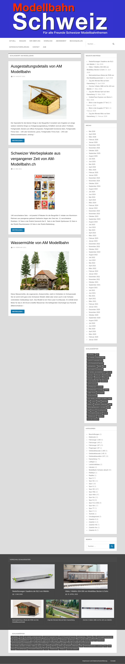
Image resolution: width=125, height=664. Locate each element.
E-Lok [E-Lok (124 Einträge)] (109, 372)
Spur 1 (91, 483)
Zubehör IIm (93, 527)
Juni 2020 (92, 326)
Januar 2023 (93, 241)
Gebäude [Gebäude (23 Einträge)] (104, 381)
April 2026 (92, 134)
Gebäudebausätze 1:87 (97, 456)
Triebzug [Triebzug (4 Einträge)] (100, 416)
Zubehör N (92, 530)
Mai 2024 (92, 197)
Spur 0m (92, 481)
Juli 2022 (92, 257)
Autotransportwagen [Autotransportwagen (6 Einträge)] (95, 363)
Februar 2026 (93, 139)
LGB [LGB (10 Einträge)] (88, 401)
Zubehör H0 (93, 525)
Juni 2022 (92, 260)
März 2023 (92, 235)
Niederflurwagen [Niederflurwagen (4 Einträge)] (100, 404)
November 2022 (94, 246)
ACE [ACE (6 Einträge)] (97, 354)
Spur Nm (92, 505)
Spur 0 (91, 478)
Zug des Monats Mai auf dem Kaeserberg (61, 620)
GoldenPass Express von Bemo (100, 97)
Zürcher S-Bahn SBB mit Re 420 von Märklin (97, 620)
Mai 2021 (92, 296)
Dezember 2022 (94, 244)
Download (48, 41)
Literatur (92, 467)
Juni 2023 (92, 227)
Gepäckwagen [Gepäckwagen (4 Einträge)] (92, 384)
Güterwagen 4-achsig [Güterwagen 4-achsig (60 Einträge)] (95, 390)
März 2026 (92, 137)
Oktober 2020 (93, 315)
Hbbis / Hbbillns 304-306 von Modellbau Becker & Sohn (86, 591)
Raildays (92, 473)
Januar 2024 (93, 208)
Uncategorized (94, 516)
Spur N (91, 500)
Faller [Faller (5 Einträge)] (106, 378)
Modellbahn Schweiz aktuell (98, 470)
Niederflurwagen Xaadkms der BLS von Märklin (30, 591)
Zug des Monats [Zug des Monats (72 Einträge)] (93, 419)
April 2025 (92, 167)
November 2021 (94, 279)
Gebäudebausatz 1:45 (96, 453)
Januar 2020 (93, 340)
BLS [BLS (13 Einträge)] (104, 366)
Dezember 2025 (94, 145)
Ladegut (91, 462)
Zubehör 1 (92, 522)
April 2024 (92, 200)
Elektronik (92, 437)
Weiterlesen (17, 140)
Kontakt (36, 47)
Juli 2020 (92, 323)
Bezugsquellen (76, 41)
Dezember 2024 (94, 178)
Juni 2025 (92, 161)
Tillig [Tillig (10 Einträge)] (105, 413)
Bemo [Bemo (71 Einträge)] (100, 366)
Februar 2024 (93, 205)
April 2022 (92, 266)
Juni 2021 (92, 293)
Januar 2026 (93, 142)
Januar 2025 (93, 175)
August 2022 (93, 255)
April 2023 (92, 233)
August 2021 (93, 287)
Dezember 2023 (94, 211)
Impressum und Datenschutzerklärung (94, 661)
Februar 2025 (93, 172)
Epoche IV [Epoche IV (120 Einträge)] (106, 375)
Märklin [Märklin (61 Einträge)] (90, 404)
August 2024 (93, 189)
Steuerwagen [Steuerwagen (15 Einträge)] (102, 410)
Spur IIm (92, 497)
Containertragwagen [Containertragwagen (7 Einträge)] (95, 369)
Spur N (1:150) (94, 503)
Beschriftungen (94, 434)
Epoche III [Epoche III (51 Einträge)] (98, 375)
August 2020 (93, 320)
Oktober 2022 (93, 249)
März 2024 (92, 202)
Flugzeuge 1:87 (94, 448)
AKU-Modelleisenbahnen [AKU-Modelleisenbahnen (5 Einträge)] (96, 357)
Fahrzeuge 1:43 (94, 442)
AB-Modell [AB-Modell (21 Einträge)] (91, 354)
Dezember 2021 (94, 276)
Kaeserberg (93, 459)
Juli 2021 (92, 290)
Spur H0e (92, 492)
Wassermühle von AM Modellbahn (40, 242)
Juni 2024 (92, 194)
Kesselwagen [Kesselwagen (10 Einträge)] (92, 395)
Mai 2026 (92, 131)
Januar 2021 (93, 307)
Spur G (91, 486)
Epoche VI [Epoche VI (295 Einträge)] (98, 378)
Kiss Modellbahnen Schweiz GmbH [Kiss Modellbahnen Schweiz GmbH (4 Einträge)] (99, 398)
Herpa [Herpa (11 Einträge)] (106, 390)
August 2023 (93, 222)
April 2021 (92, 298)
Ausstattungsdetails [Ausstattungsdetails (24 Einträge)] (95, 360)
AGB (44, 47)
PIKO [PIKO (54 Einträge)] (108, 407)
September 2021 (94, 285)
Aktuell (12, 41)
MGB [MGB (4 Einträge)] (98, 401)
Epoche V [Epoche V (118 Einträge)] (90, 378)
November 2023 (94, 213)
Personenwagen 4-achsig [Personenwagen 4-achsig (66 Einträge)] (96, 407)
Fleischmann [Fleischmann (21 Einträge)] (91, 381)
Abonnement (61, 41)
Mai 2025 (92, 164)
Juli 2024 (92, 192)
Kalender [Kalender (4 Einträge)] (100, 392)
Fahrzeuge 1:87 (94, 445)
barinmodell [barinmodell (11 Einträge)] (91, 366)
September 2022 (94, 252)
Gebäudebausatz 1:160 (97, 451)
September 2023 (94, 219)
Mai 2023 (92, 230)
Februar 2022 (93, 271)
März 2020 (92, 334)
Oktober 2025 (93, 150)
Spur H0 (92, 489)
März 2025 (92, 170)
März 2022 (92, 268)
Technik (91, 514)
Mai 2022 (92, 263)
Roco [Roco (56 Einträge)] (93, 410)
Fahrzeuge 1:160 (95, 440)
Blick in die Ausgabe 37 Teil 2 (99, 102)
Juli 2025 (92, 159)
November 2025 (94, 148)
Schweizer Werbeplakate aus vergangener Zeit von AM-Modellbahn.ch (36, 158)
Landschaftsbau (94, 464)
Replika (91, 475)
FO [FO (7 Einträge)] (99, 381)
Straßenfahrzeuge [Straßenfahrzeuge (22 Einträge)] (94, 413)
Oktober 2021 (93, 282)
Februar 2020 (93, 337)
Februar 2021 (93, 304)
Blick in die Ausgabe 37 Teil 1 (99, 108)
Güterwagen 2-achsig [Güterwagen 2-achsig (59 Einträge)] (95, 387)
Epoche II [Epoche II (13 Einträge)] (90, 375)
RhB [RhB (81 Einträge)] (88, 410)
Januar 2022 (93, 274)
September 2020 (94, 318)
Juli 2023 (92, 224)
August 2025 (93, 156)
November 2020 (94, 312)
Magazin (22, 41)
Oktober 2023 (93, 216)
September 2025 (94, 153)
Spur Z (91, 511)
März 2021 (92, 301)
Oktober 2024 (93, 183)
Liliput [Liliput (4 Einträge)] (93, 401)
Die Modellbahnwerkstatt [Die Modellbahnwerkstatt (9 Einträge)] (96, 372)
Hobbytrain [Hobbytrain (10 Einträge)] (91, 392)
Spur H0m (92, 494)
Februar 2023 (93, 238)
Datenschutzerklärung (19, 47)
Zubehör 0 (92, 519)
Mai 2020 (92, 329)
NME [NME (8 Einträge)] (110, 404)
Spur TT (91, 508)
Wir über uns (34, 41)
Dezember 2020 (94, 309)
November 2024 (94, 181)
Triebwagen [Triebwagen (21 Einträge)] (91, 416)
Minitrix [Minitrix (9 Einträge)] (104, 401)
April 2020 (92, 331)
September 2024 (94, 186)
